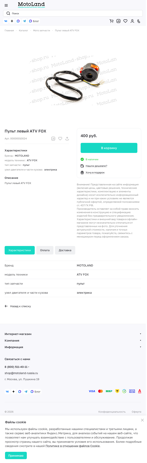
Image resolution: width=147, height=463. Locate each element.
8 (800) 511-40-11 (16, 366)
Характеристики (19, 250)
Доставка (65, 250)
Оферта (136, 411)
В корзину (109, 148)
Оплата (45, 250)
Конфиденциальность (112, 411)
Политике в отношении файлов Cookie (73, 446)
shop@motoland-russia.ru (21, 373)
